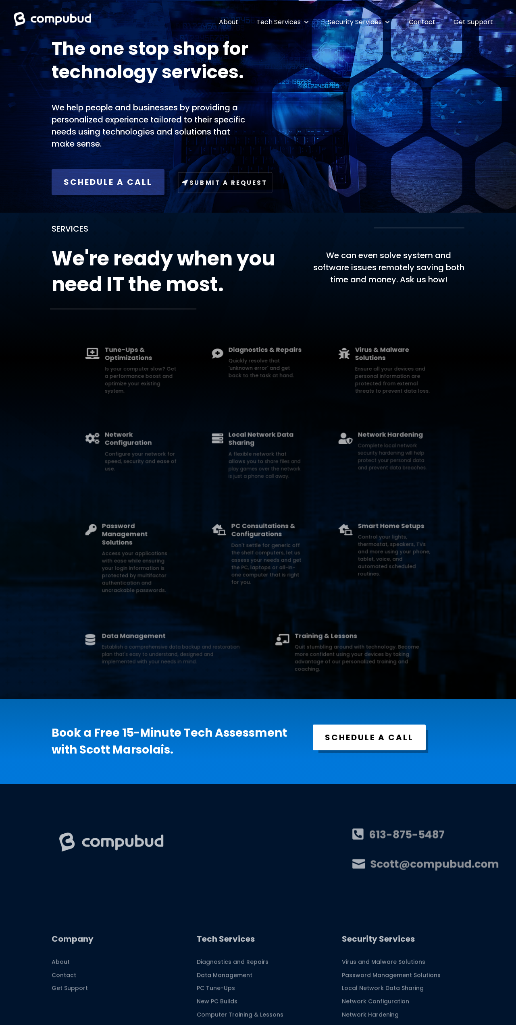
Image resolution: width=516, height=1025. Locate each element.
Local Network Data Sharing (260, 448)
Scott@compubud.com (416, 864)
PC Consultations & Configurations (261, 541)
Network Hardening (339, 445)
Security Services (359, 22)
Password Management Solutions (176, 543)
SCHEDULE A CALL (108, 182)
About (228, 22)
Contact (422, 22)
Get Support (473, 22)
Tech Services (283, 22)
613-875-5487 (400, 835)
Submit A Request (228, 182)
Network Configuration (178, 448)
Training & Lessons (300, 642)
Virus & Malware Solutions (334, 360)
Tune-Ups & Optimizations (178, 360)
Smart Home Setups (339, 538)
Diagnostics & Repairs (262, 357)
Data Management (182, 642)
